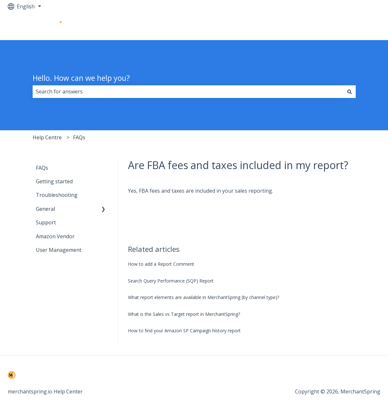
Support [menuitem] (46, 222)
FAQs (79, 137)
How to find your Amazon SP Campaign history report (184, 330)
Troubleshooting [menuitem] (57, 194)
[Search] (349, 91)
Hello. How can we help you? (81, 78)
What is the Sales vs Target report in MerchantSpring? (184, 314)
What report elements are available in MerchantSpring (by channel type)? (203, 297)
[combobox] (188, 91)
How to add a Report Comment (161, 264)
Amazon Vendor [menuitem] (55, 236)
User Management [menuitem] (58, 249)
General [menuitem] (45, 208)
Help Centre (47, 137)
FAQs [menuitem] (42, 167)
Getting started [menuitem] (54, 181)
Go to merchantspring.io (344, 26)
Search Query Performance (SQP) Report (171, 281)
